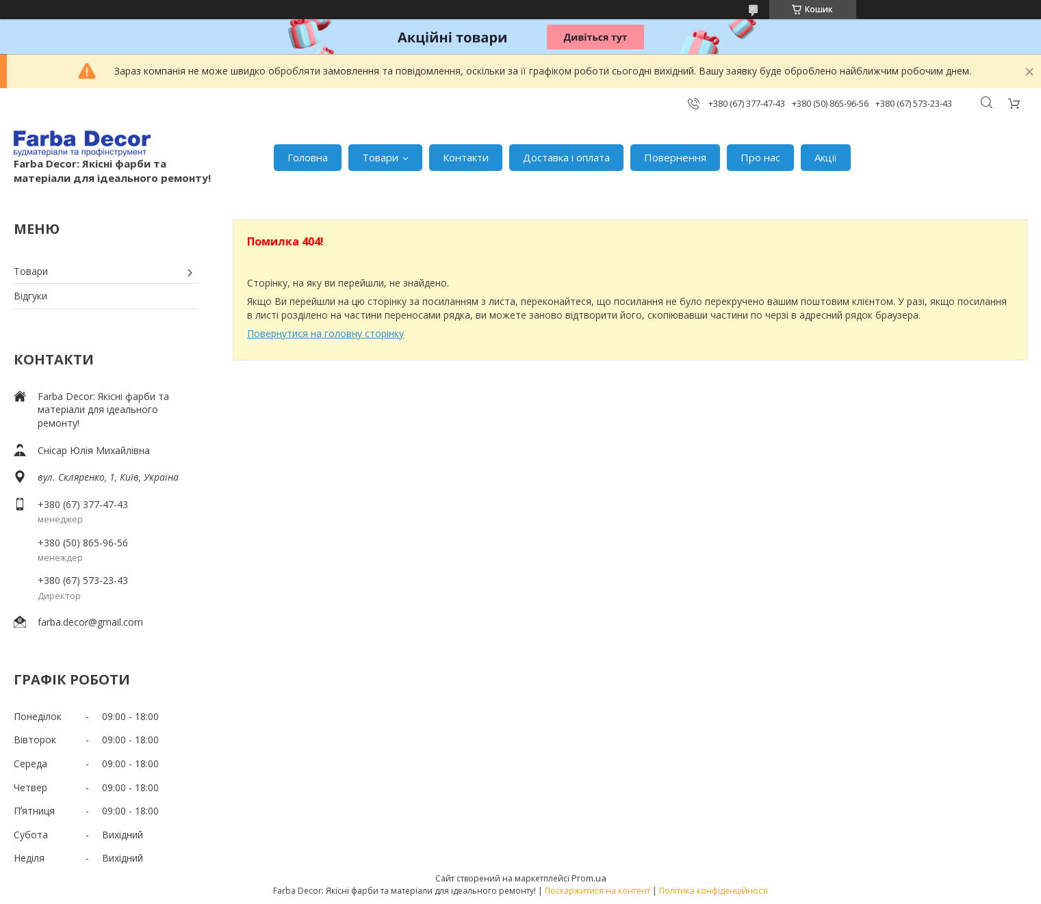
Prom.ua (588, 878)
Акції (825, 157)
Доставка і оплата (566, 157)
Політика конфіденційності (713, 890)
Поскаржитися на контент (597, 890)
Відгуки (30, 295)
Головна (307, 157)
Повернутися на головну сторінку (325, 333)
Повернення (675, 157)
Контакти (466, 157)
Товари (380, 157)
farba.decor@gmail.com (90, 621)
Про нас (760, 157)
